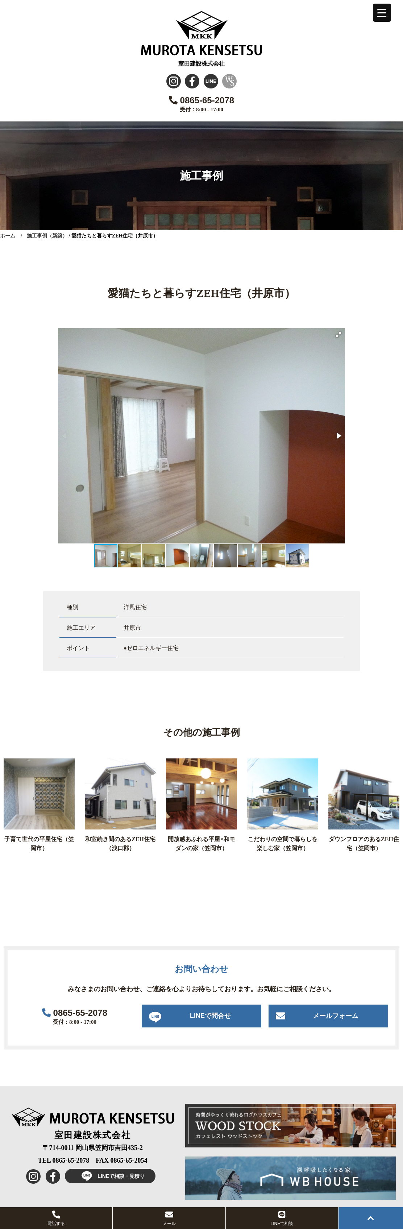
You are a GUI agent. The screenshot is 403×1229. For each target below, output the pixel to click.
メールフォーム (335, 1015)
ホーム (7, 236)
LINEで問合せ (210, 1015)
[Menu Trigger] (382, 13)
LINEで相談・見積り (110, 1176)
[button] (338, 334)
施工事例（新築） (47, 236)
